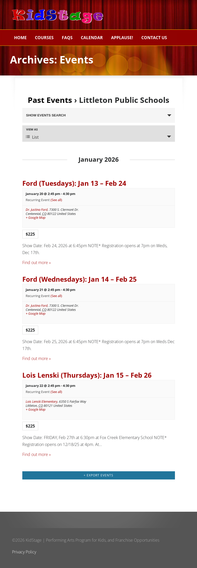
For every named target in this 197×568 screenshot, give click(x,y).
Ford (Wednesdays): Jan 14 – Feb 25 (79, 279)
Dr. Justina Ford (37, 209)
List (32, 137)
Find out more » (36, 262)
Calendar (92, 37)
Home (20, 37)
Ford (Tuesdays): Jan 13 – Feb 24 (74, 183)
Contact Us (154, 37)
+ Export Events (98, 475)
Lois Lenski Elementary (41, 401)
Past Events (50, 100)
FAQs (67, 37)
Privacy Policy (24, 552)
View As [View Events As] (32, 129)
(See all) (56, 200)
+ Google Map (36, 218)
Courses (44, 37)
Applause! (122, 37)
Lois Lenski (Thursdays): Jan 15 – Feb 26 (87, 375)
